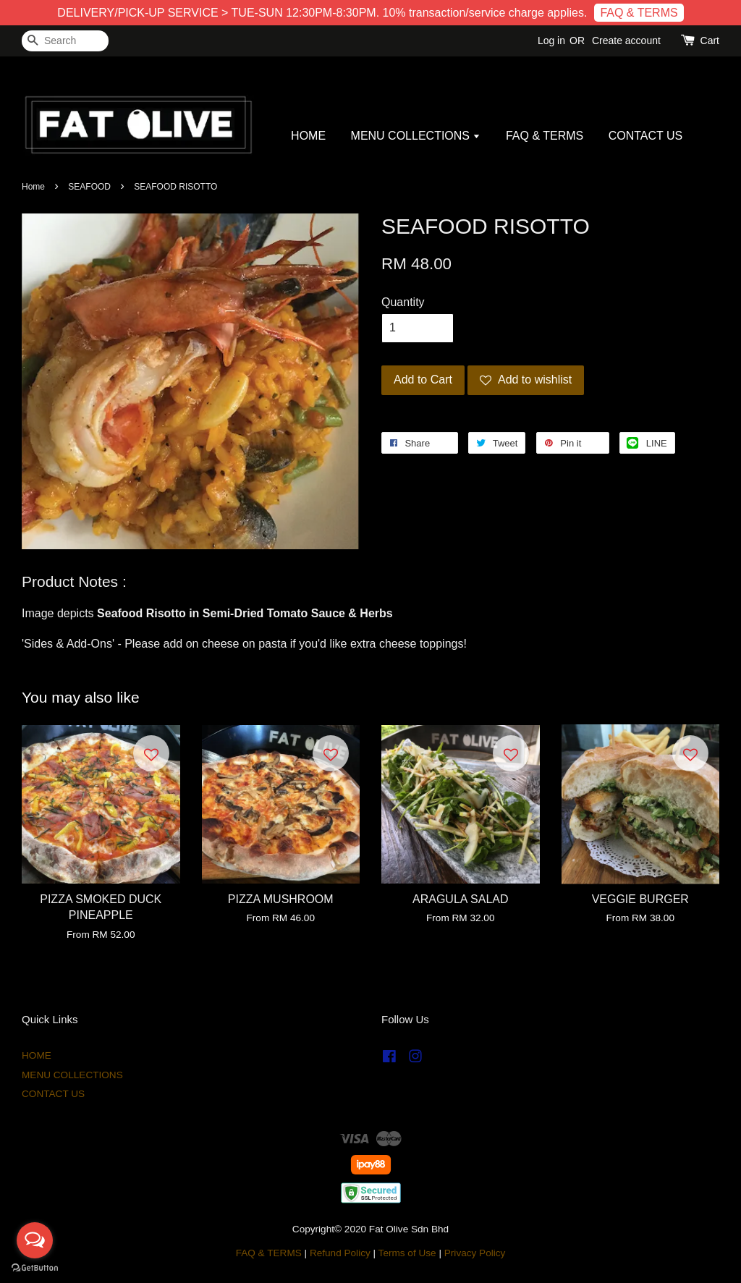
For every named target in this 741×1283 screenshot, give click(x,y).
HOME (308, 136)
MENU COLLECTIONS (416, 136)
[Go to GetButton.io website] (35, 1268)
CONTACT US (646, 136)
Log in (551, 40)
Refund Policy (340, 1253)
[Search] (65, 40)
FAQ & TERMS (638, 13)
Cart (709, 40)
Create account (626, 40)
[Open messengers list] (35, 1240)
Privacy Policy (475, 1253)
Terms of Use (407, 1253)
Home (33, 187)
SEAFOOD (89, 187)
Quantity (403, 302)
